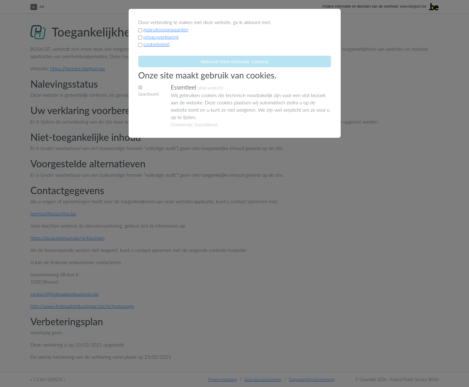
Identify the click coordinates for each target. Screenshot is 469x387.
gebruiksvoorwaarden (165, 29)
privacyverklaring (161, 37)
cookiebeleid (156, 44)
